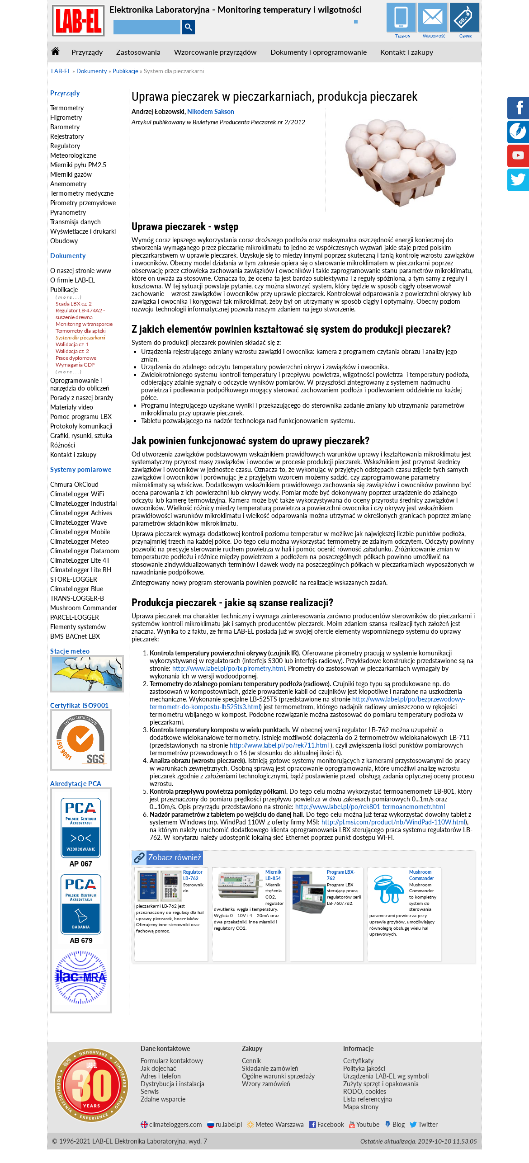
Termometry (67, 108)
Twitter (424, 1124)
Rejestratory (67, 136)
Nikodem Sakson (210, 111)
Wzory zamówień (266, 1084)
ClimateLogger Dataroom (84, 551)
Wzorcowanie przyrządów (215, 51)
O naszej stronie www (80, 270)
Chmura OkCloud (74, 484)
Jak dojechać (158, 1068)
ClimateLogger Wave (78, 522)
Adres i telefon (161, 1076)
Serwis (150, 1091)
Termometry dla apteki (81, 330)
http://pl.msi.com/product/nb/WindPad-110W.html (393, 822)
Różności (62, 445)
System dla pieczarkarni (80, 337)
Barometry (65, 127)
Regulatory (65, 146)
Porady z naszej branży (81, 397)
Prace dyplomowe (76, 357)
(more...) (69, 297)
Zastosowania (138, 51)
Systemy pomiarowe (80, 469)
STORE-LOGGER (73, 579)
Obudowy (64, 241)
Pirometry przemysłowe (83, 203)
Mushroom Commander (83, 608)
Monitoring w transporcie (84, 323)
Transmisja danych (75, 222)
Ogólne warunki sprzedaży (278, 1076)
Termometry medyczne (81, 193)
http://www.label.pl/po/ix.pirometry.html (228, 668)
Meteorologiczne (73, 155)
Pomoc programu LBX (81, 416)
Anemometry (68, 184)
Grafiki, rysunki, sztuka (81, 435)
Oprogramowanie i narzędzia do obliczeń (79, 384)
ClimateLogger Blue (76, 589)
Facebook (326, 1124)
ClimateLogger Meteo (79, 541)
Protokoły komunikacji (81, 426)
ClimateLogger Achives (81, 513)
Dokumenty (67, 255)
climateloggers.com (171, 1124)
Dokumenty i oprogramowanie (318, 51)
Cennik (465, 35)
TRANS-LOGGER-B (77, 598)
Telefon (402, 35)
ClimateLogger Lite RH (81, 570)
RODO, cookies (364, 1091)
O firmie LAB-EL (72, 280)
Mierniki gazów (71, 174)
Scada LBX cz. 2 (74, 303)
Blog (394, 1124)
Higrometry (66, 117)
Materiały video (71, 407)
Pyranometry (68, 212)
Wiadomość (434, 35)
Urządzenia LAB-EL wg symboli (386, 1076)
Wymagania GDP (75, 364)
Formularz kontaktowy (172, 1060)
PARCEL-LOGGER (74, 617)
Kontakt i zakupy (406, 51)
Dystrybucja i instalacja (172, 1084)
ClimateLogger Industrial (83, 503)
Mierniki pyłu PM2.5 (78, 165)
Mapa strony (360, 1107)
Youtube (364, 1124)
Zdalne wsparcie (163, 1099)
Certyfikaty (358, 1060)
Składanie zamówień (270, 1068)
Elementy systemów (78, 627)
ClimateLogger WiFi (77, 494)
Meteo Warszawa (275, 1124)
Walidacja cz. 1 (72, 344)
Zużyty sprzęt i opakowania (381, 1084)
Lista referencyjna (367, 1099)
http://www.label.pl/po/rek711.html (279, 745)
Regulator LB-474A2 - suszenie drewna (80, 313)
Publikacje (64, 289)
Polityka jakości (364, 1068)
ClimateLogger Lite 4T (80, 560)
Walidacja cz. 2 (72, 351)
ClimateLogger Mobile (80, 532)
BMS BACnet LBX (75, 636)
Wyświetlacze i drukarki (83, 231)
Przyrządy (87, 51)
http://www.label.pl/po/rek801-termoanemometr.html (370, 806)
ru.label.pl (224, 1124)
